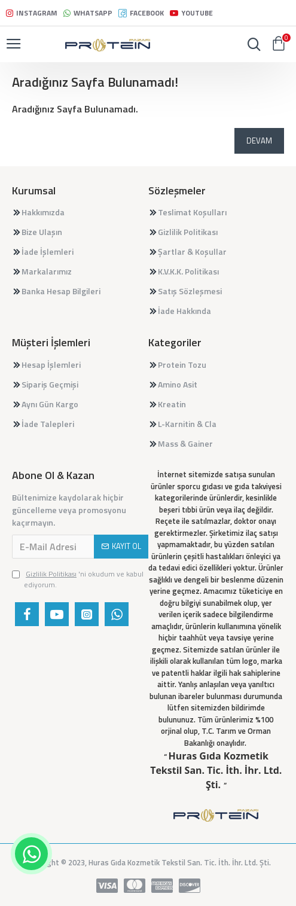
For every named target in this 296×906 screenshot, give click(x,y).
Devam (259, 141)
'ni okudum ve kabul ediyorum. (78, 579)
